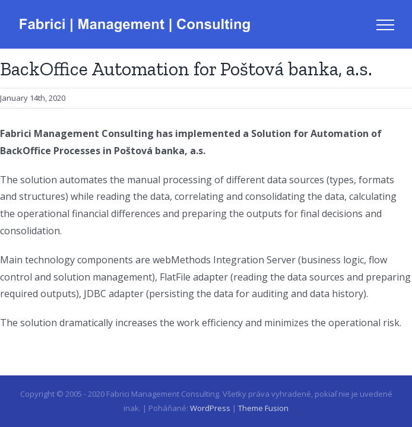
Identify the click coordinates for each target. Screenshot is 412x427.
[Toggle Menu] (385, 25)
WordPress (210, 408)
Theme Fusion (263, 408)
